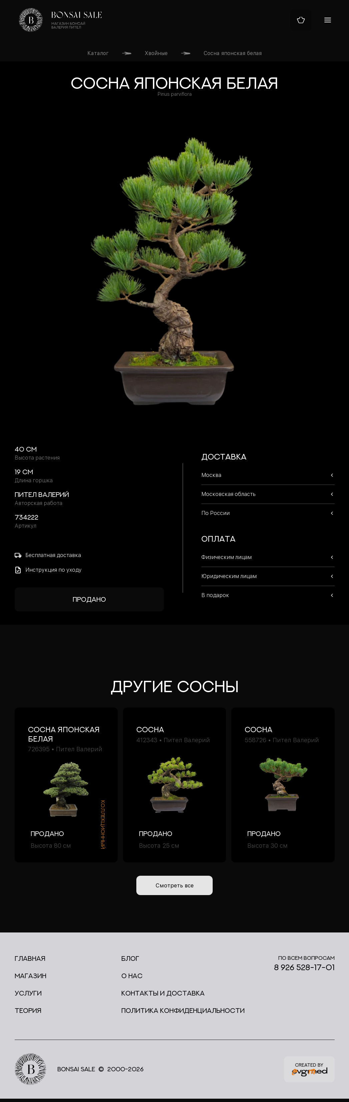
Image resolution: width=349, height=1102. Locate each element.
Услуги (28, 996)
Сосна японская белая (233, 53)
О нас (132, 979)
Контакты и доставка (163, 996)
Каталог (98, 53)
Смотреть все (174, 887)
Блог (130, 961)
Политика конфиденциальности (183, 1013)
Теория (28, 1013)
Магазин (30, 979)
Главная (30, 961)
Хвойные (156, 53)
